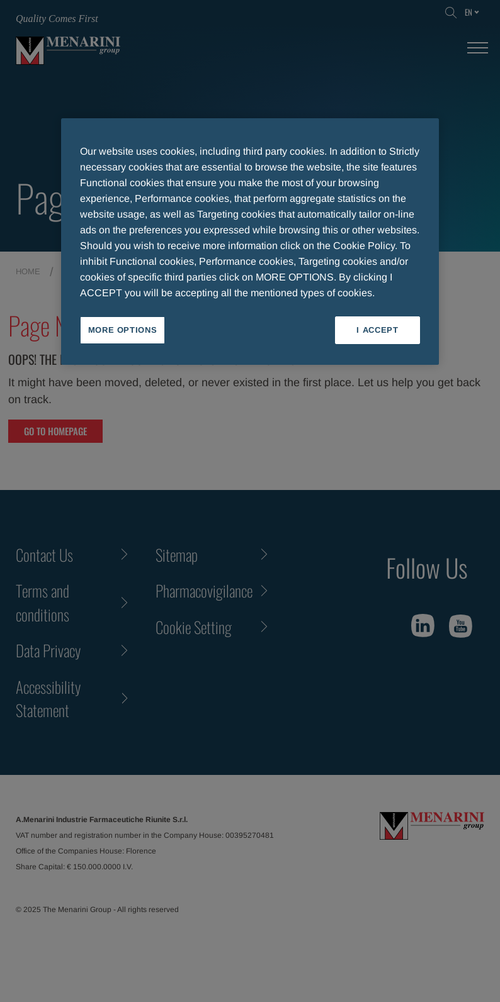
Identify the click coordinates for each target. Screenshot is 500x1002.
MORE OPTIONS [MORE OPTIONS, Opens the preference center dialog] (122, 330)
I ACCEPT (377, 330)
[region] (250, 241)
